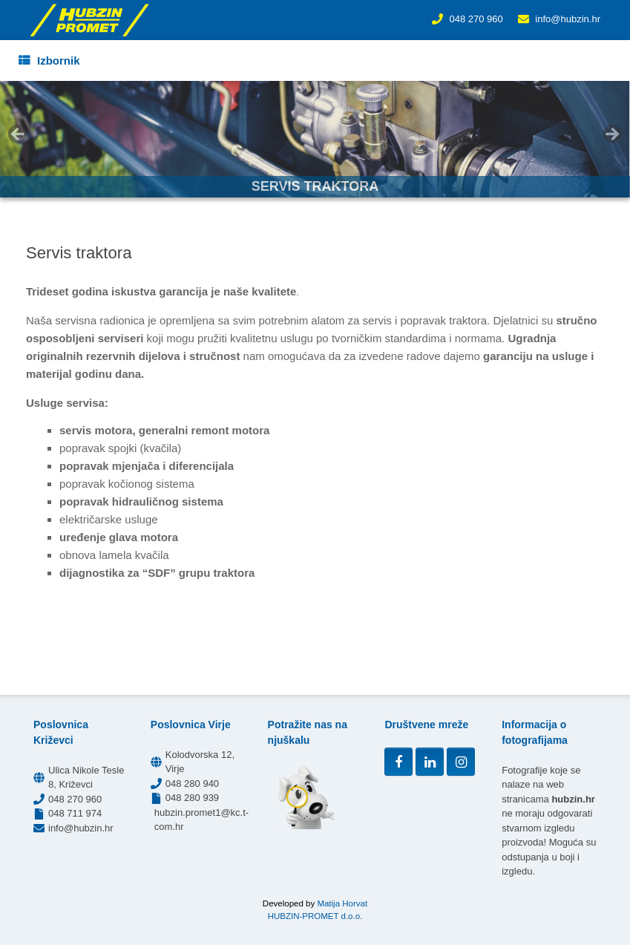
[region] (315, 139)
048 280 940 (192, 783)
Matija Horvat (342, 903)
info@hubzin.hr (567, 18)
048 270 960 (475, 18)
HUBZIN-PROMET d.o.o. (315, 916)
